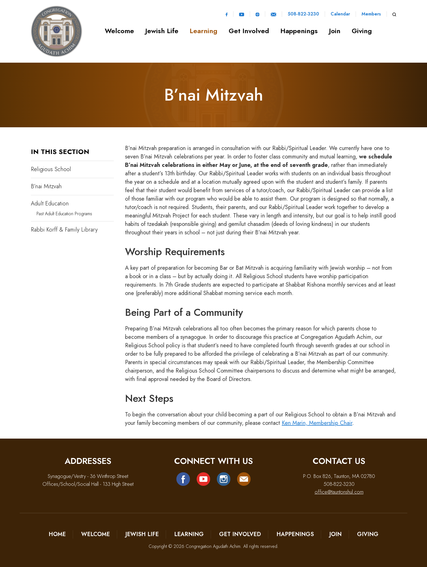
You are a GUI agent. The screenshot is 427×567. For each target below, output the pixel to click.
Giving (362, 31)
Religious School (51, 169)
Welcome (119, 31)
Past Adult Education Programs (64, 213)
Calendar (340, 14)
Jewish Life (161, 31)
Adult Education (50, 203)
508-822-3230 (303, 14)
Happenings (299, 31)
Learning (203, 31)
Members (371, 14)
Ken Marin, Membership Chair (317, 423)
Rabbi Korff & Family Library (64, 230)
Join (334, 31)
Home (57, 534)
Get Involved (249, 31)
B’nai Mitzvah (46, 186)
